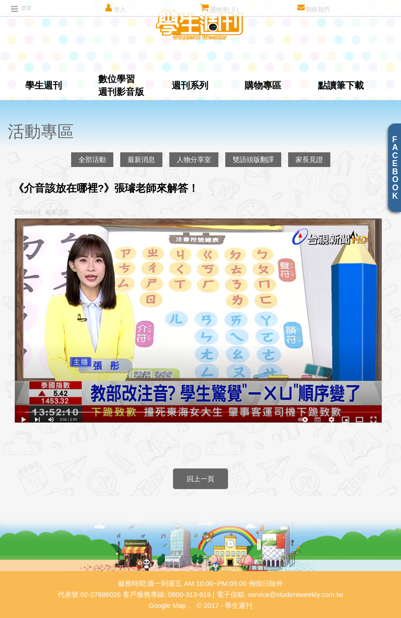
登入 (115, 8)
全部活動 (92, 159)
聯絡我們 (313, 8)
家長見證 (309, 159)
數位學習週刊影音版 (121, 85)
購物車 (219, 8)
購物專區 (263, 85)
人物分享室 (194, 159)
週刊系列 (190, 85)
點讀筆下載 (341, 85)
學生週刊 (43, 85)
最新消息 (141, 159)
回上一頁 (200, 479)
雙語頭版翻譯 (253, 159)
